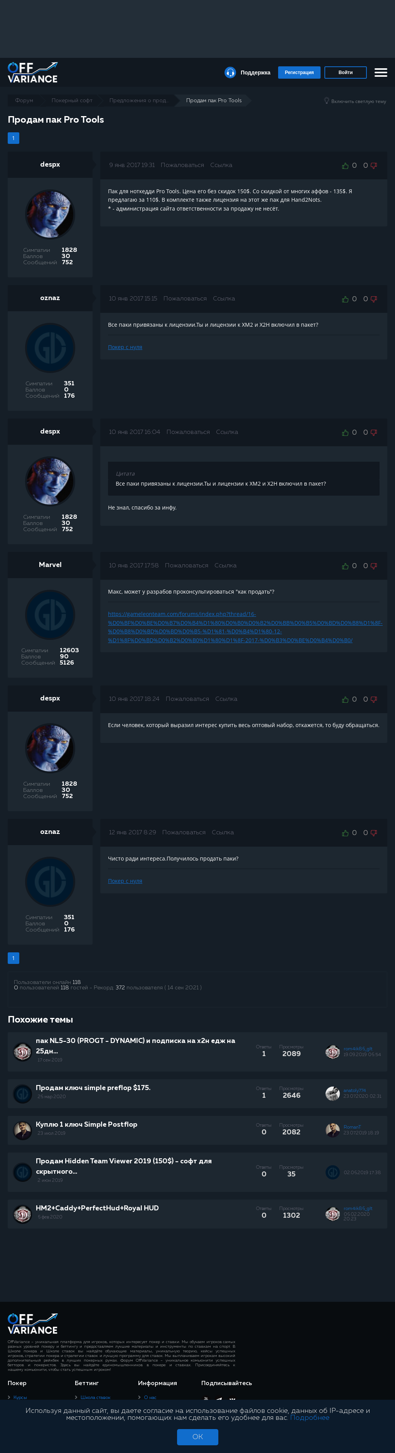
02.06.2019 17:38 (362, 1173)
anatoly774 (355, 1090)
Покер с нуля (125, 347)
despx (50, 164)
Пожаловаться (182, 165)
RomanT (352, 1127)
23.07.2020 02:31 (362, 1096)
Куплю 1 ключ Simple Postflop (86, 1124)
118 (77, 982)
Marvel (50, 565)
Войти (346, 72)
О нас (150, 1398)
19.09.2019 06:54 (362, 1055)
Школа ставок (95, 1398)
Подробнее (309, 1417)
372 (120, 988)
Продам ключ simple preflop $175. (93, 1088)
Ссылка (221, 165)
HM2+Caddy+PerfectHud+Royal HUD (97, 1208)
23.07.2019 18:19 (361, 1133)
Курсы (20, 1398)
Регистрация (299, 72)
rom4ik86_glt (358, 1049)
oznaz (50, 298)
